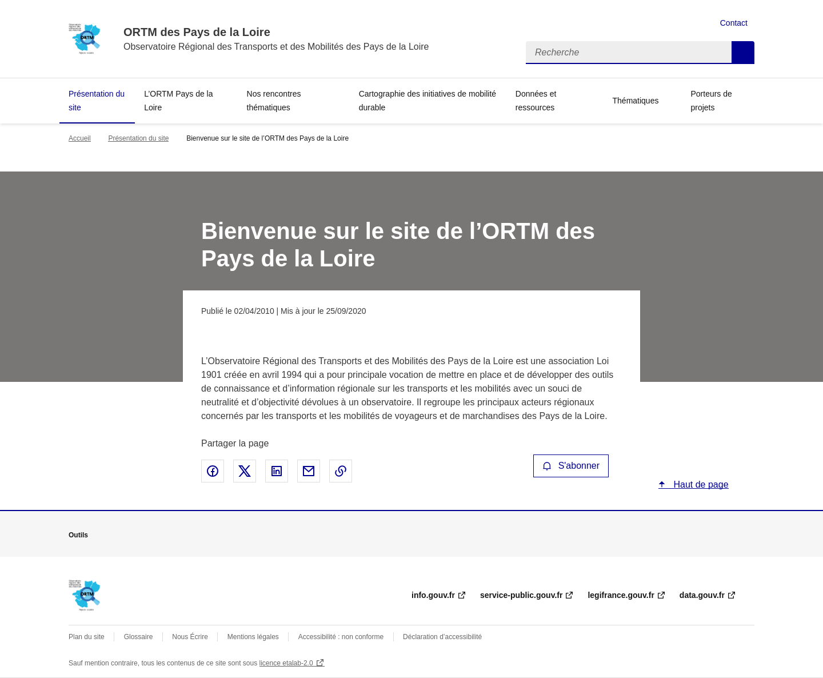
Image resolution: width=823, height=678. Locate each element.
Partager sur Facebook (212, 471)
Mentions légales (253, 637)
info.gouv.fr (433, 595)
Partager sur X (244, 471)
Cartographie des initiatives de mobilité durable (427, 100)
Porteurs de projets (711, 100)
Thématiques (636, 100)
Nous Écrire (190, 637)
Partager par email (308, 471)
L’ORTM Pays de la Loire (178, 100)
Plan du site (87, 637)
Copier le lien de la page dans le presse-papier (340, 471)
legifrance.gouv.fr (621, 595)
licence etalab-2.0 (286, 663)
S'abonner (571, 465)
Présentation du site (97, 100)
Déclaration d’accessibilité (442, 637)
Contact (734, 22)
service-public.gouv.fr (521, 595)
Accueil (80, 138)
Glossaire (138, 637)
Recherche (743, 52)
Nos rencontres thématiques (274, 100)
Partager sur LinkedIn (276, 471)
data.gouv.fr (702, 595)
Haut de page (700, 484)
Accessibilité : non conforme (340, 637)
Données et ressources (536, 100)
